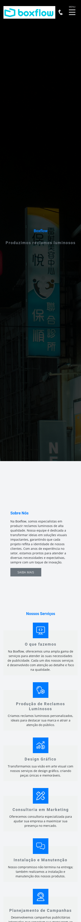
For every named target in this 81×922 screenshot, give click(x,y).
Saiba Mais (25, 572)
